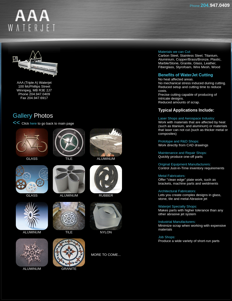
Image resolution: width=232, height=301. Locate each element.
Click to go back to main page (48, 123)
